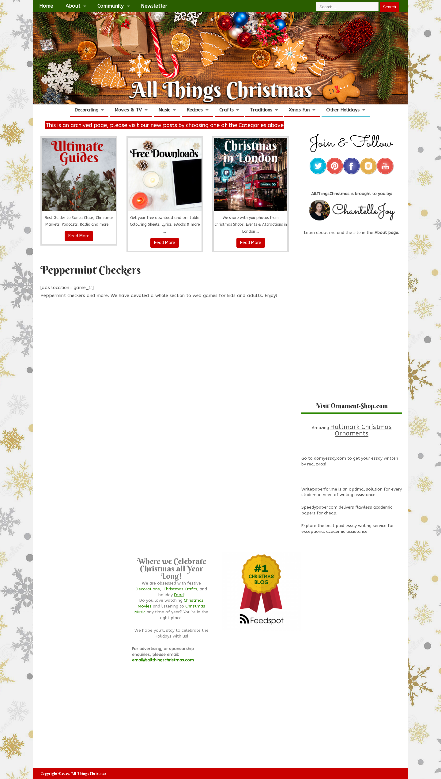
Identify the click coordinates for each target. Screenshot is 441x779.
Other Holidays (343, 110)
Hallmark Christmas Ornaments (361, 430)
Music (164, 110)
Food (179, 595)
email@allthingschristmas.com (163, 660)
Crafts (226, 110)
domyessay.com (330, 458)
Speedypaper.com (319, 507)
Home (46, 6)
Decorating (86, 110)
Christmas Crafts (180, 589)
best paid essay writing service (356, 525)
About (73, 6)
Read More (78, 236)
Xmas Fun (299, 110)
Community (110, 6)
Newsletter (154, 6)
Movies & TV (128, 110)
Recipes (195, 110)
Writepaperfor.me (319, 489)
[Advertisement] (164, 338)
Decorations (148, 589)
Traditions (261, 110)
